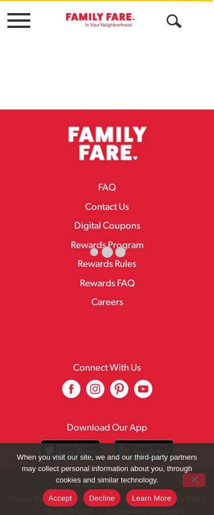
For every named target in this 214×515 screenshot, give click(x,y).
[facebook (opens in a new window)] (71, 385)
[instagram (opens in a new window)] (95, 385)
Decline (102, 498)
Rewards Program (107, 237)
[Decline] (194, 480)
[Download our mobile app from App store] (70, 442)
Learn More (151, 498)
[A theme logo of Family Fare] (100, 20)
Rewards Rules (107, 256)
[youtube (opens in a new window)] (143, 385)
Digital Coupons (107, 218)
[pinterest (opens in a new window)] (119, 385)
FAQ (107, 180)
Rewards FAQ (107, 276)
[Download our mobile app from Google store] (144, 442)
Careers (107, 294)
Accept (60, 498)
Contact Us (107, 199)
